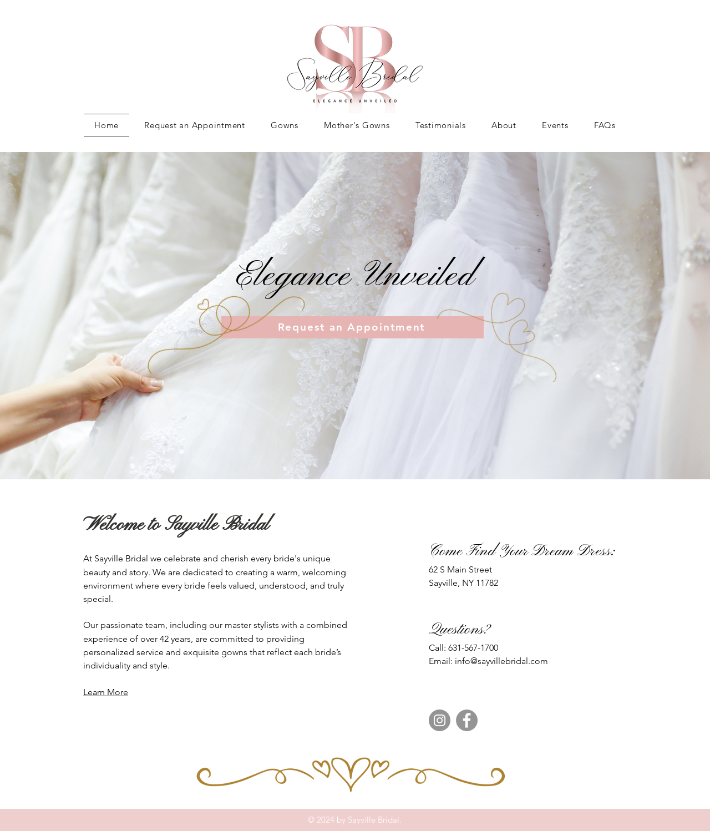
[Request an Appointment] (352, 327)
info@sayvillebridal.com (501, 661)
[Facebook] (467, 720)
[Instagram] (439, 720)
